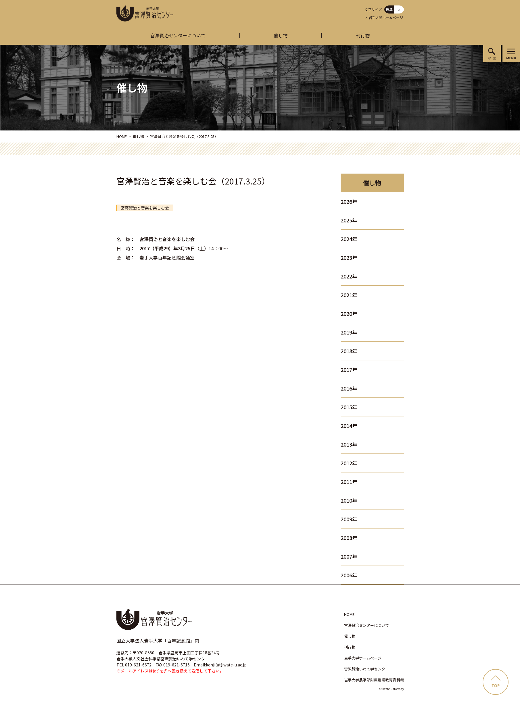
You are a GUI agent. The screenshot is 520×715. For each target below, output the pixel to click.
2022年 (349, 276)
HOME (121, 136)
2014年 (349, 425)
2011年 (349, 481)
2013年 (349, 444)
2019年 (349, 332)
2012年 (349, 463)
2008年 (349, 537)
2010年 (349, 500)
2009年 (349, 519)
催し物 (280, 35)
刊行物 (363, 35)
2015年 (349, 407)
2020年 (349, 313)
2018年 (349, 351)
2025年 (349, 220)
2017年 (349, 369)
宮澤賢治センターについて (178, 35)
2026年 (349, 201)
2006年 (349, 575)
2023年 (349, 257)
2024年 (349, 239)
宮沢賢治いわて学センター (366, 669)
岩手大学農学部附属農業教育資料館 (374, 680)
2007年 (349, 556)
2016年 (349, 388)
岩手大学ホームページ (386, 17)
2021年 (349, 295)
